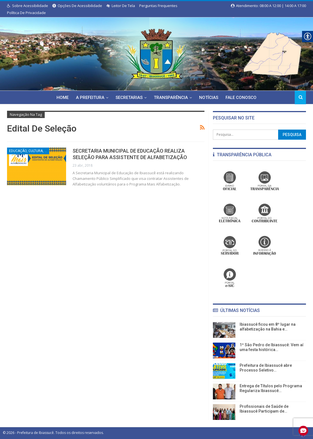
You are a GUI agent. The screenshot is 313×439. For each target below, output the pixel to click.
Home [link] (61, 97)
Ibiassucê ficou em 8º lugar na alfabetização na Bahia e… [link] (268, 326)
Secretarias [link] (128, 97)
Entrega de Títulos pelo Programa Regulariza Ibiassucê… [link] (271, 388)
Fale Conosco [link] (243, 97)
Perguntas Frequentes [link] (158, 5)
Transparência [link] (171, 97)
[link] (156, 53)
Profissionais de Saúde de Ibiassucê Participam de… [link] (264, 408)
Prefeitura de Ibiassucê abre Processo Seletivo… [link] (266, 367)
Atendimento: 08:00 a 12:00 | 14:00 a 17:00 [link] (268, 5)
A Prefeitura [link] (89, 97)
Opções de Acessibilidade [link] (77, 5)
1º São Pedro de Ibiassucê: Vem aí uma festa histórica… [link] (271, 347)
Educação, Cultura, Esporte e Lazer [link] (29, 151)
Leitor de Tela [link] (120, 5)
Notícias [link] (210, 97)
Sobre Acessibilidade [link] (27, 5)
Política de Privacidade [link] (26, 12)
